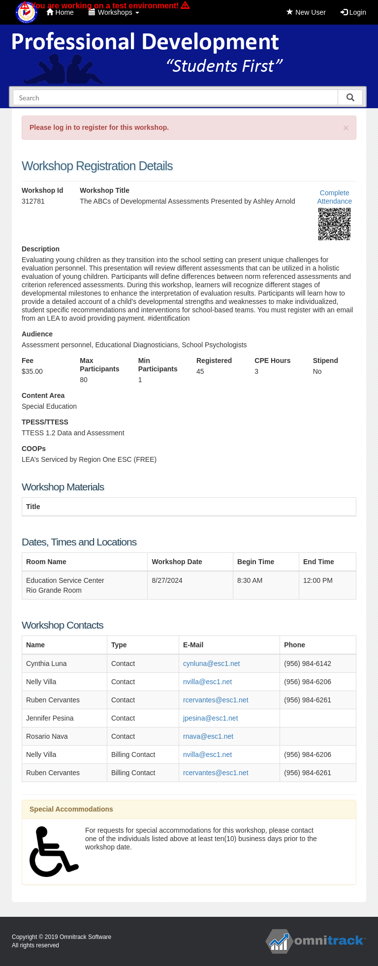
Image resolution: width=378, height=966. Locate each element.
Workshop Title (104, 190)
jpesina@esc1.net (210, 718)
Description (41, 249)
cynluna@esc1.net (211, 663)
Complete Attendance (334, 197)
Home (60, 12)
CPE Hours (272, 360)
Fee (27, 360)
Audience (37, 334)
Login (353, 12)
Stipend (325, 360)
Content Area (43, 395)
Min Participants (158, 365)
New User (305, 12)
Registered (214, 360)
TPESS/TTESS (45, 422)
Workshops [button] (114, 12)
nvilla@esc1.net (207, 682)
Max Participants (99, 365)
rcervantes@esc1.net (216, 700)
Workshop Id (42, 190)
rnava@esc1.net (208, 736)
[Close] (346, 127)
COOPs (34, 449)
